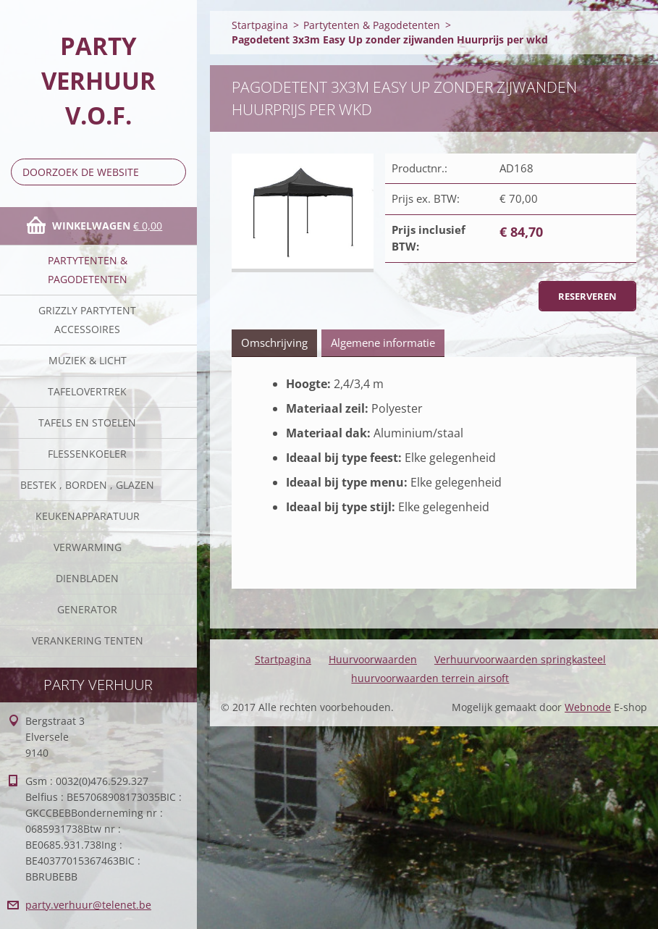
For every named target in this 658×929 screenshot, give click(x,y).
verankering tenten (87, 640)
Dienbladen (87, 578)
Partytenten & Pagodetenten (87, 269)
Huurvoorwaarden (373, 659)
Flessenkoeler (87, 454)
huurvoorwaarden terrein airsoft (430, 678)
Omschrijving (274, 342)
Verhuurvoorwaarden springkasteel (520, 659)
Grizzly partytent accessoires (87, 319)
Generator (87, 609)
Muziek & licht (87, 360)
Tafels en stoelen (87, 422)
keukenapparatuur (87, 516)
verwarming (88, 547)
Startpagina (260, 25)
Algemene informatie (383, 342)
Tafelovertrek (87, 391)
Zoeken (172, 172)
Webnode (588, 707)
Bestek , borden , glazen (87, 485)
